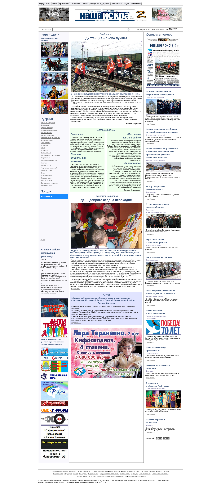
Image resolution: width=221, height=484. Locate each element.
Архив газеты (64, 4)
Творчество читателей (49, 168)
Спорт (43, 148)
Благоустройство (47, 180)
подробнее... (75, 289)
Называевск (46, 196)
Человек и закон (47, 140)
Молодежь (44, 150)
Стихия (43, 173)
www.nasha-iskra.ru (48, 293)
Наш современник (47, 135)
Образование (45, 143)
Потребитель (45, 158)
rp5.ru (43, 240)
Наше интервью (46, 133)
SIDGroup (61, 482)
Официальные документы (100, 4)
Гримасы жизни (46, 170)
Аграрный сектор (47, 128)
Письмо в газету (46, 165)
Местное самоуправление (50, 138)
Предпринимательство (49, 160)
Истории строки (46, 175)
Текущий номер (44, 4)
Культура (44, 163)
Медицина (44, 145)
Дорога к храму (46, 185)
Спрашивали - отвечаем (49, 183)
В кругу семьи (46, 153)
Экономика (45, 125)
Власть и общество (48, 123)
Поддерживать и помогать (50, 155)
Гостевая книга (117, 4)
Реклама (85, 4)
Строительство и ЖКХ (49, 130)
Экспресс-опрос (46, 178)
